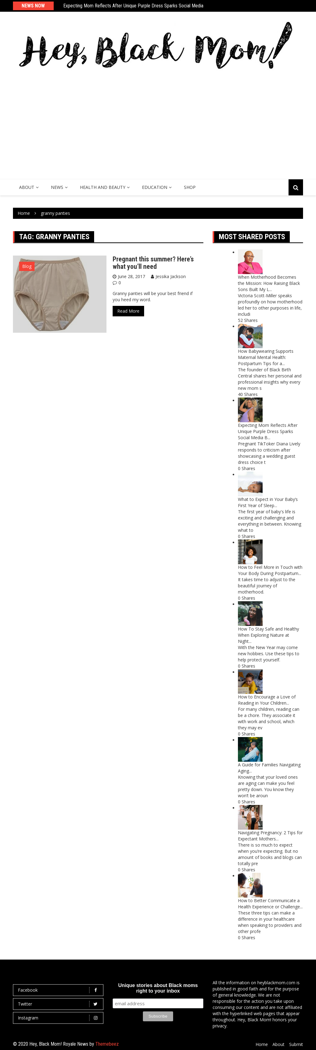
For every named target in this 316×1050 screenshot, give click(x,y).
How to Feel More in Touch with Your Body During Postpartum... (270, 570)
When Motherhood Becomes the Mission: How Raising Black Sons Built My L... (269, 283)
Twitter (60, 1004)
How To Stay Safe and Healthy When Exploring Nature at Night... (268, 635)
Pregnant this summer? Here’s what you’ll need (153, 262)
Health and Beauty (102, 187)
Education (154, 187)
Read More (128, 311)
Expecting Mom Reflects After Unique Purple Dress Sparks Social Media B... (267, 431)
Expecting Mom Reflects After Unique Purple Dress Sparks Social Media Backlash (142, 6)
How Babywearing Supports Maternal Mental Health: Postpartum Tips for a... (265, 357)
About (26, 187)
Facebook (60, 990)
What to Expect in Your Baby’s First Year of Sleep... (268, 502)
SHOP (190, 187)
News (57, 187)
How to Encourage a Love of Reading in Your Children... (267, 700)
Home (262, 1044)
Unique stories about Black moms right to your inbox (158, 988)
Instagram (60, 1018)
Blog (26, 266)
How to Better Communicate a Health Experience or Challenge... (270, 904)
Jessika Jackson (171, 276)
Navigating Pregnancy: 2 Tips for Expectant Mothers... (270, 836)
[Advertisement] (158, 123)
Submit (296, 1044)
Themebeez (107, 1044)
